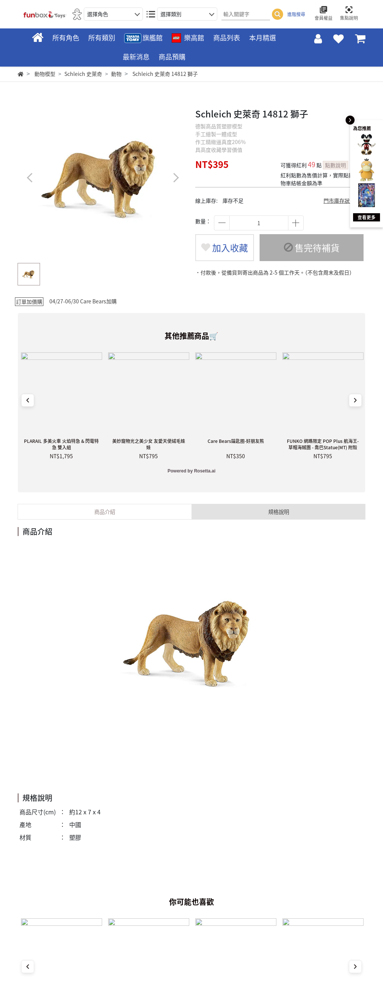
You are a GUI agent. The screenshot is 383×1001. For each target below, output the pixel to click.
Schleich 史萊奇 (83, 73)
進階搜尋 (296, 14)
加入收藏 (224, 247)
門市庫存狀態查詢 (344, 200)
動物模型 (44, 73)
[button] (175, 177)
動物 (116, 73)
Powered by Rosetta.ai (191, 471)
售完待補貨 (312, 247)
